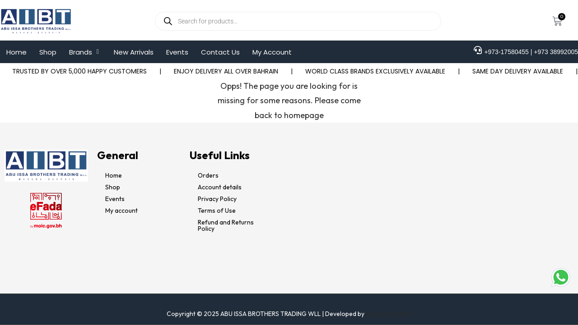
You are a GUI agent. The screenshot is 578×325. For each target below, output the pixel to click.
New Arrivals (134, 52)
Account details (220, 187)
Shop (47, 52)
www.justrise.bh (389, 314)
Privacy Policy (217, 199)
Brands (85, 52)
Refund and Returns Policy (226, 225)
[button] (85, 52)
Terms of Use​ (217, 210)
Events (177, 52)
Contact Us (220, 52)
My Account (272, 52)
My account (121, 210)
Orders (208, 175)
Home (16, 52)
